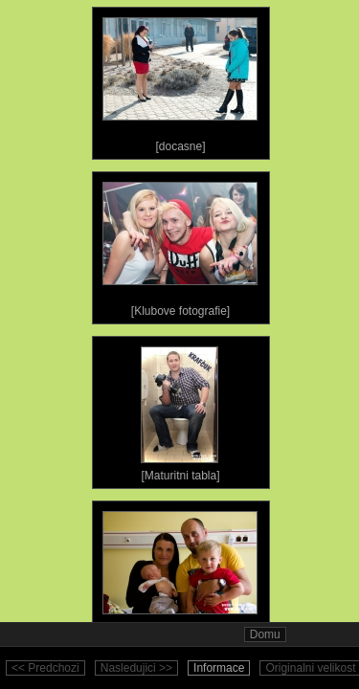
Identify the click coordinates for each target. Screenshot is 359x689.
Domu (265, 634)
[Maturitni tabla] (180, 409)
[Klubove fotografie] (180, 245)
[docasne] (180, 80)
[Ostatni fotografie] (180, 574)
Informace (218, 668)
